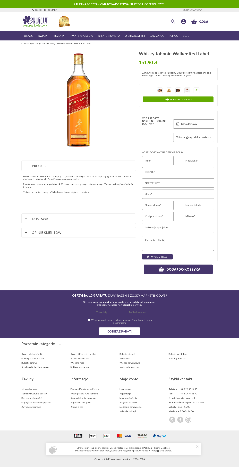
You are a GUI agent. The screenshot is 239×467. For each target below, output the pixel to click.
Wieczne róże (77, 362)
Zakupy (27, 379)
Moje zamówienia (128, 398)
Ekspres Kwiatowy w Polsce (84, 389)
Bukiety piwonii (127, 354)
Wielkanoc (125, 358)
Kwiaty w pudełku (81, 35)
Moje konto (129, 379)
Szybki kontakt (180, 379)
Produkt (36, 166)
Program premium (128, 402)
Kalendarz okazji (128, 411)
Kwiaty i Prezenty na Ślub (83, 354)
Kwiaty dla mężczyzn (130, 367)
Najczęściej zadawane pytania (36, 402)
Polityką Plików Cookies (156, 447)
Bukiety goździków (178, 354)
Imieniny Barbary (177, 358)
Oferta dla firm (135, 35)
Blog (186, 35)
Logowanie (125, 389)
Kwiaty (43, 35)
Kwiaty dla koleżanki (31, 354)
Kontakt (52, 10)
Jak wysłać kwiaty (30, 389)
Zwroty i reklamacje (31, 406)
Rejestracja (125, 393)
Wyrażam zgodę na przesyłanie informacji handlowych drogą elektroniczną (121, 321)
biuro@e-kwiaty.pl (186, 398)
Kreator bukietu (109, 35)
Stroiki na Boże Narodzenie (35, 367)
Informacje (79, 379)
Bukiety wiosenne (79, 367)
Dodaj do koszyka (178, 269)
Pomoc (173, 35)
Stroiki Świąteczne (79, 358)
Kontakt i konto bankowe (83, 398)
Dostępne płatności (31, 398)
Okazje (28, 35)
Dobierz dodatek (184, 99)
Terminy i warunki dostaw (34, 393)
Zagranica (157, 35)
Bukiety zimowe (29, 362)
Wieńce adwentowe (130, 362)
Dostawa (36, 219)
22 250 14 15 (39, 10)
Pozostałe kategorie (41, 344)
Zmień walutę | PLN (194, 10)
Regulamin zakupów (80, 402)
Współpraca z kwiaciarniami (84, 393)
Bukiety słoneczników (32, 358)
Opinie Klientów (42, 232)
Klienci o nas (76, 406)
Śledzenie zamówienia (131, 406)
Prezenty (59, 35)
